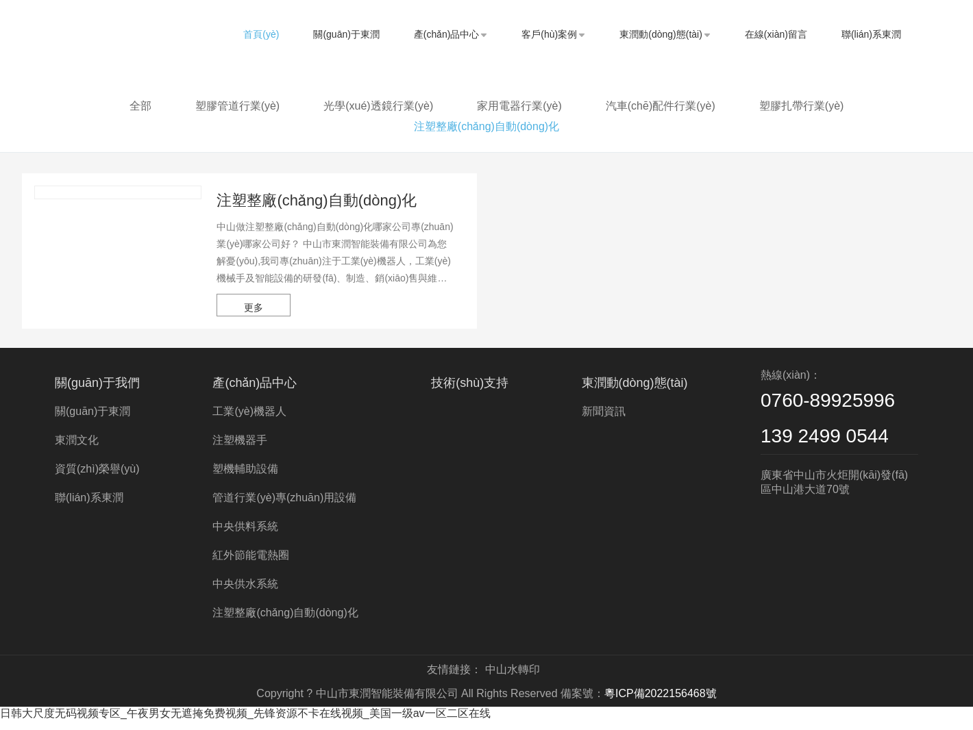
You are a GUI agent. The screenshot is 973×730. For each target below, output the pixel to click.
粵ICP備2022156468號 (660, 702)
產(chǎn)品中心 (451, 34)
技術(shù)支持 (469, 392)
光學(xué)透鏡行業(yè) (378, 106)
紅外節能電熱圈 (250, 564)
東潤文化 (77, 449)
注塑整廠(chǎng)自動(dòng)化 (486, 126)
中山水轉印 (512, 678)
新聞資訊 (604, 420)
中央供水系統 (245, 593)
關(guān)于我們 (97, 392)
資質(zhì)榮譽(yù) (97, 477)
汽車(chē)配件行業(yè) (660, 106)
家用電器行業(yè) (519, 106)
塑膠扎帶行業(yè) (801, 106)
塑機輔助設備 (245, 477)
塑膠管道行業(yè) (237, 106)
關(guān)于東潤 (346, 34)
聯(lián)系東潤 (871, 34)
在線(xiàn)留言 (776, 34)
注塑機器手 (239, 449)
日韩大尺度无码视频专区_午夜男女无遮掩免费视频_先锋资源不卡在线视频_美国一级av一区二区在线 (245, 722)
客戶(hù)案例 (553, 34)
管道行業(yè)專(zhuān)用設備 (284, 506)
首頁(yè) (261, 34)
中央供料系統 (245, 535)
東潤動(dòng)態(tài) (665, 34)
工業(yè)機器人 (249, 420)
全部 (140, 106)
